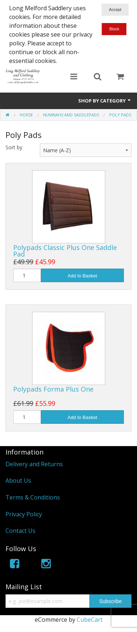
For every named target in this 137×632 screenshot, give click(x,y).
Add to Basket (82, 275)
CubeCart (90, 620)
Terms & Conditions (32, 497)
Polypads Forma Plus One (53, 389)
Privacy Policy (23, 514)
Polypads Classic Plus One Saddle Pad (65, 250)
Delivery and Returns (34, 464)
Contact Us (20, 531)
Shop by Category (105, 100)
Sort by (13, 147)
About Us (18, 480)
